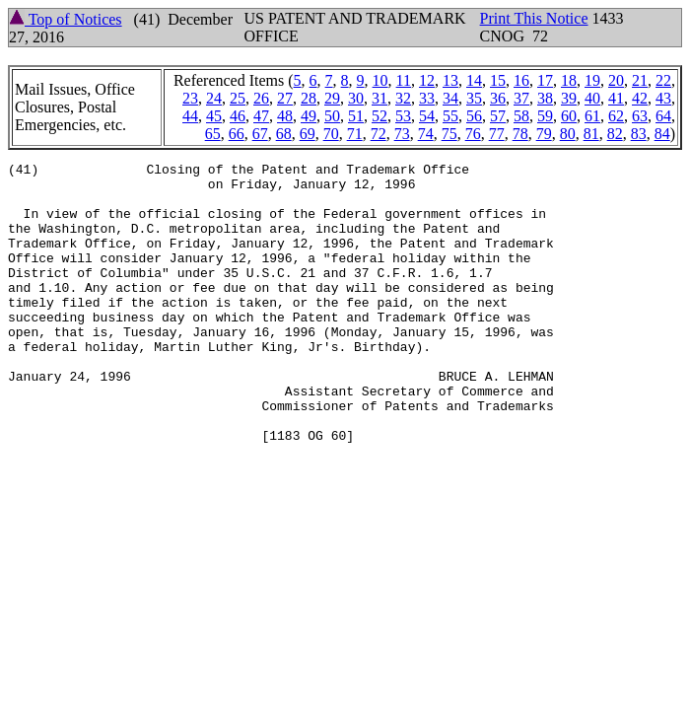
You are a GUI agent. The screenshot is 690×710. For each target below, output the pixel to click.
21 (640, 80)
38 (545, 98)
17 (545, 80)
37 (521, 98)
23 (190, 98)
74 (426, 133)
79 (544, 133)
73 (402, 133)
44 (190, 115)
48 (285, 115)
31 (379, 98)
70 (331, 133)
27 (285, 98)
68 (284, 133)
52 (379, 115)
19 (592, 80)
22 (663, 80)
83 (639, 133)
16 (521, 80)
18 (569, 80)
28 (308, 98)
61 (592, 115)
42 (640, 98)
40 (592, 98)
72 (378, 133)
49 (308, 115)
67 (260, 133)
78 (520, 133)
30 (356, 98)
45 (214, 115)
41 (616, 98)
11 (403, 80)
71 (355, 133)
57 (498, 115)
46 (237, 115)
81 (591, 133)
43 (663, 98)
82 (615, 133)
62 (616, 115)
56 (474, 115)
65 (213, 133)
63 (640, 115)
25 (237, 98)
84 (662, 133)
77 (497, 133)
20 (616, 80)
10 (380, 80)
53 (403, 115)
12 (427, 80)
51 (356, 115)
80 (568, 133)
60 (569, 115)
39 (569, 98)
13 (450, 80)
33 (427, 98)
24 (214, 98)
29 (332, 98)
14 (474, 80)
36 (498, 98)
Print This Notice (534, 18)
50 (332, 115)
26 (261, 98)
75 (449, 133)
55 (450, 115)
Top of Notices (65, 19)
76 (473, 133)
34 (450, 98)
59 (545, 115)
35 (474, 98)
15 (498, 80)
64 (663, 115)
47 (261, 115)
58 (521, 115)
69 (307, 133)
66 (236, 133)
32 (403, 98)
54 (427, 115)
